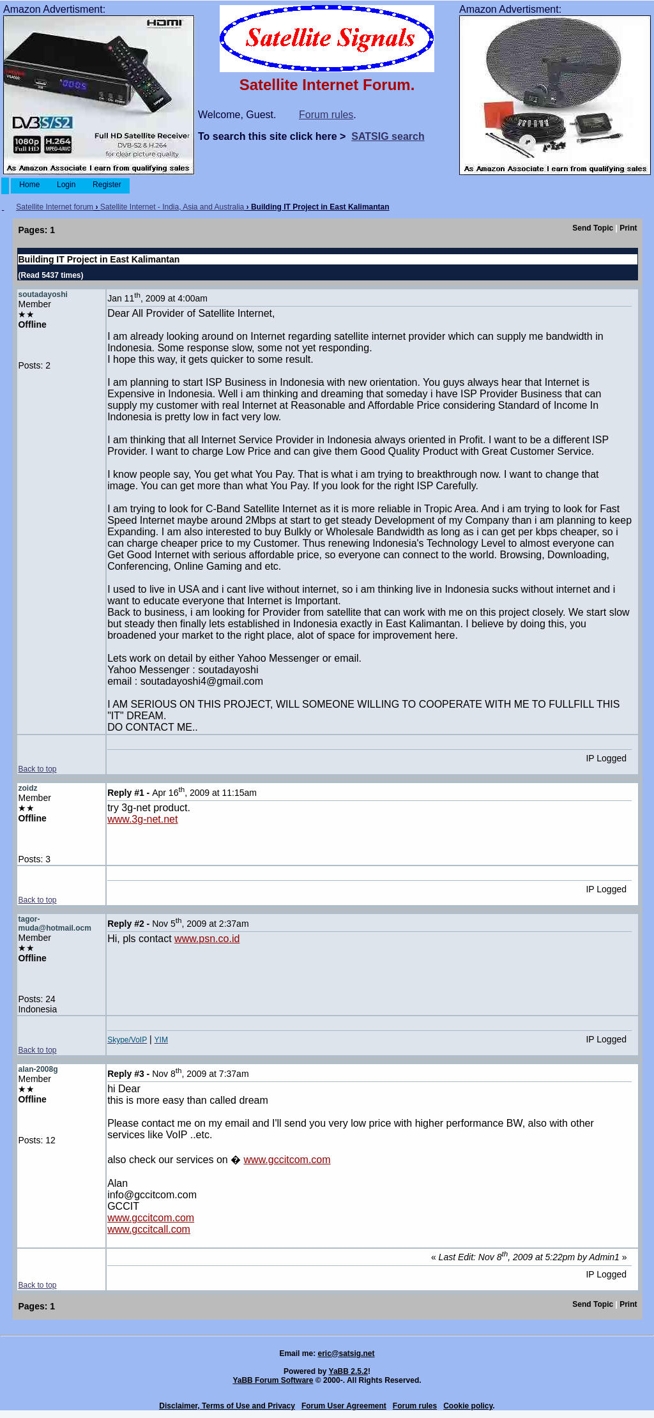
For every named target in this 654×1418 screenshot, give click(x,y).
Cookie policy (467, 1405)
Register (107, 184)
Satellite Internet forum (54, 206)
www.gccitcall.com (148, 1229)
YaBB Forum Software (272, 1380)
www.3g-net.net (142, 819)
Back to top (37, 769)
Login (66, 184)
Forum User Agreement (343, 1405)
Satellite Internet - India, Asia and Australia (172, 206)
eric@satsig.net (345, 1353)
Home (30, 184)
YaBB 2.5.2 (348, 1371)
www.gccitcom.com (287, 1159)
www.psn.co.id (207, 938)
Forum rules (326, 114)
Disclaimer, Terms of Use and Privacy (227, 1405)
